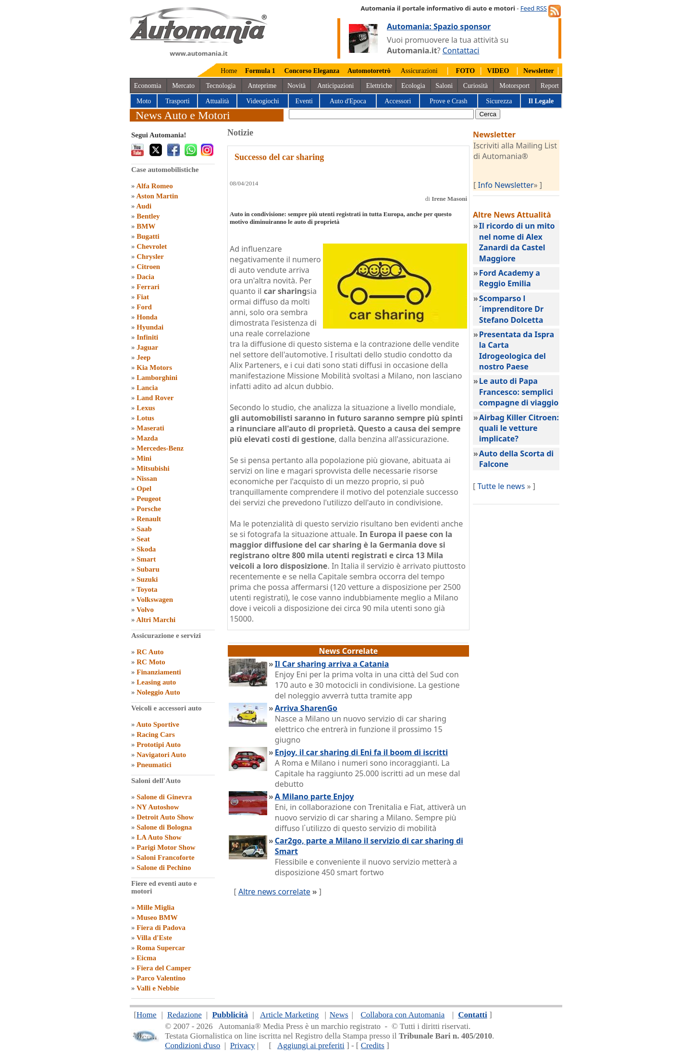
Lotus (145, 418)
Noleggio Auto (158, 692)
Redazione (184, 1014)
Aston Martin (157, 196)
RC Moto (150, 662)
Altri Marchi (155, 620)
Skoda (146, 549)
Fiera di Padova (160, 927)
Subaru (148, 569)
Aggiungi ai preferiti (311, 1045)
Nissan (146, 478)
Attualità (217, 101)
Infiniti (147, 337)
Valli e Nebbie (157, 988)
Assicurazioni (419, 70)
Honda (146, 317)
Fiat (142, 297)
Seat (143, 539)
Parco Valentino (160, 978)
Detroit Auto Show (165, 817)
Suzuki (147, 579)
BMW (145, 226)
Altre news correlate (274, 891)
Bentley (148, 216)
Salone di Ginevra (164, 797)
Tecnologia (221, 85)
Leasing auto (156, 682)
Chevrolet (151, 246)
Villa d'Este (154, 938)
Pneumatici (154, 765)
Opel (143, 488)
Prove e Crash (449, 101)
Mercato (183, 85)
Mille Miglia (155, 907)
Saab (144, 529)
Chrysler (150, 256)
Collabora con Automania (403, 1014)
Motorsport (514, 85)
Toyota (147, 589)
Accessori (397, 101)
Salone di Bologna (164, 827)
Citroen (148, 266)
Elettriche (379, 85)
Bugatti (148, 236)
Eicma (146, 958)
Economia (147, 85)
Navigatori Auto (161, 754)
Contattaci (461, 50)
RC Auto (149, 652)
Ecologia (413, 85)
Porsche (148, 509)
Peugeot (148, 498)
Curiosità (475, 85)
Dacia (145, 277)
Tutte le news (501, 486)
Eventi (304, 101)
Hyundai (149, 327)
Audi (143, 206)
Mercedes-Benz (160, 448)
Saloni (444, 85)
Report (550, 85)
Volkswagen (154, 599)
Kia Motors (154, 367)
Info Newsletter (505, 185)
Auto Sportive (157, 724)
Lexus (145, 408)
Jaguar (147, 347)
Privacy (242, 1045)
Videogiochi (262, 101)
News (339, 1014)
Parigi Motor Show (165, 847)
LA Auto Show (158, 837)
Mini (143, 458)
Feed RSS (533, 8)
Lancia (147, 387)
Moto (143, 101)
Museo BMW (156, 917)
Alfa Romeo (154, 186)
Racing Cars (155, 734)
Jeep (143, 357)
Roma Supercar (160, 948)
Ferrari (147, 287)
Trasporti (177, 101)
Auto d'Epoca (348, 101)
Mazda (147, 438)
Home (229, 70)
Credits (372, 1045)
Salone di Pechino (163, 867)
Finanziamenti (158, 672)
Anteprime (261, 85)
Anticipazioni (335, 85)
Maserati (150, 428)
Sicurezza (499, 101)
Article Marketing (289, 1014)
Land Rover (154, 398)
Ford (144, 307)
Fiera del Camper (163, 968)
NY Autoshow (157, 807)
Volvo (145, 609)
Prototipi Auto (158, 744)
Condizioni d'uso (192, 1045)
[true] (381, 114)
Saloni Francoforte (165, 857)
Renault (148, 519)
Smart (146, 559)
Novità (296, 85)
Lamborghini (156, 377)
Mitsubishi (152, 468)
